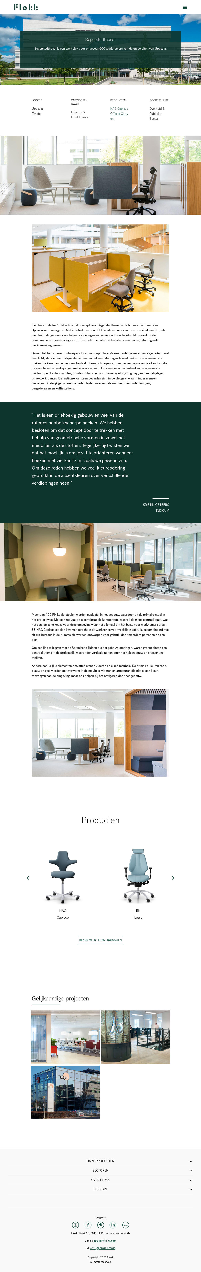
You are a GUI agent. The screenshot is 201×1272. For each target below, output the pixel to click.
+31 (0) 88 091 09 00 (102, 1248)
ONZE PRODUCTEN (140, 1161)
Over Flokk (142, 1180)
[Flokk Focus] (125, 1225)
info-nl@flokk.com (104, 1241)
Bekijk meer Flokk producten (100, 940)
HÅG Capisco (119, 109)
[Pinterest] (100, 1225)
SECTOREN (142, 1170)
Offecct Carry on (119, 116)
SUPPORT (143, 1189)
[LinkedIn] (113, 1225)
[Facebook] (88, 1225)
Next (173, 878)
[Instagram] (75, 1225)
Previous (28, 878)
